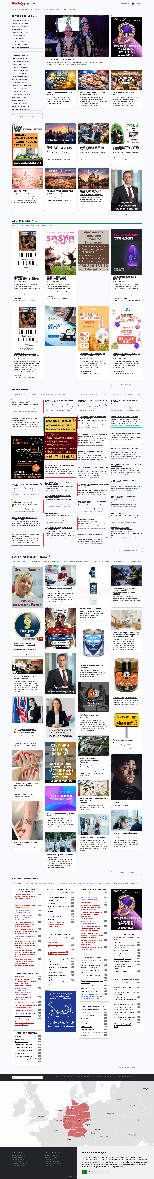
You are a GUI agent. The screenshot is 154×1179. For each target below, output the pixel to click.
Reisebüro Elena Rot (21, 1062)
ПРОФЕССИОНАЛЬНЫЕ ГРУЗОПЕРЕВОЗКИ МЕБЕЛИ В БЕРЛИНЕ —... (124, 449)
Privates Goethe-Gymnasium (89, 991)
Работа (59, 10)
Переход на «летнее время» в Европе (59, 93)
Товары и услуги (17, 1157)
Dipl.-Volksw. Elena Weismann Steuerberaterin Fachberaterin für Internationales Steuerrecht (91, 907)
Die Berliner (51, 914)
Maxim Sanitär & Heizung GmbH (24, 1002)
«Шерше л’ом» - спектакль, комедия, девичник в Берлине (27, 278)
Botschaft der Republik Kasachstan (124, 1017)
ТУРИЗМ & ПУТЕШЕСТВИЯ (27, 1033)
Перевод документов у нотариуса (91, 716)
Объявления (48, 10)
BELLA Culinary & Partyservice (57, 917)
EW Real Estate (85, 902)
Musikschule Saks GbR (87, 988)
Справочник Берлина (23, 16)
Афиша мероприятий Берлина (83, 1076)
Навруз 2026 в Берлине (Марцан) (60, 60)
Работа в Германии (50, 410)
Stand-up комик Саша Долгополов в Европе (56, 278)
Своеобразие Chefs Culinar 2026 (125, 93)
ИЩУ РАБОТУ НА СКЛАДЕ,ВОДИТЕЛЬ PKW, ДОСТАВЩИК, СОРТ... (58, 528)
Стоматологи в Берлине (20, 88)
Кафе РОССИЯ (85, 1021)
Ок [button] (84, 1172)
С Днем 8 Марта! (20, 191)
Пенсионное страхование (123, 740)
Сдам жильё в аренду (93, 410)
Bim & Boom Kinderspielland (23, 1056)
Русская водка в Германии (90, 608)
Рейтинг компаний (25, 878)
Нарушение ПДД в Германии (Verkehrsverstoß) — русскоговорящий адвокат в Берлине (124, 591)
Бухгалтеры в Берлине (19, 38)
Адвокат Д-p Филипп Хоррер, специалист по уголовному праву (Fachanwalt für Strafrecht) (26, 931)
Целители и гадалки (19, 103)
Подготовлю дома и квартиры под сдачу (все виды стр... (59, 466)
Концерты (19, 226)
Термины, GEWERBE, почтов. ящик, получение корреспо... (24, 518)
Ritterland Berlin (19, 1039)
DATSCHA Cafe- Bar (86, 1027)
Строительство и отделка (66, 475)
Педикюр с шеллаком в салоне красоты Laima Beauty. (26, 784)
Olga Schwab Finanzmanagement (58, 959)
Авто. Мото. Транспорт (18, 411)
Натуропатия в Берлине (55, 972)
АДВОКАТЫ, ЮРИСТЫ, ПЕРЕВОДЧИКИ (42, 561)
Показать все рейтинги (126, 1067)
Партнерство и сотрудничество (33, 511)
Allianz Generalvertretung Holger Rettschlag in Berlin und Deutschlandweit (91, 942)
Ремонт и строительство (52, 475)
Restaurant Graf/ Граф (87, 1030)
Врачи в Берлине (17, 41)
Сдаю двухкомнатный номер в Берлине (126, 433)
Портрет (116, 802)
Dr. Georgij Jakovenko (120, 971)
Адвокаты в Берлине (19, 29)
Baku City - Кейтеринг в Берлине (58, 898)
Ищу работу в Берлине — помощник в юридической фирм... (92, 501)
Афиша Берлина (23, 221)
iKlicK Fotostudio (53, 900)
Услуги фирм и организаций (31, 556)
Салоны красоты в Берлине (21, 85)
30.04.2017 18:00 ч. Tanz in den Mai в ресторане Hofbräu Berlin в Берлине (93, 800)
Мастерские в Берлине (20, 56)
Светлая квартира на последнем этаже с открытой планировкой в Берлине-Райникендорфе (126, 634)
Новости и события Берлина (103, 1076)
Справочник (27, 10)
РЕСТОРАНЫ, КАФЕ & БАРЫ (93, 1006)
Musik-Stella (51, 903)
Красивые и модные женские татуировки (25, 843)
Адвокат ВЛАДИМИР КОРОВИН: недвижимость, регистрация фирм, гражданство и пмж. (25, 924)
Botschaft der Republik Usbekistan (124, 1020)
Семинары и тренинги (52, 1161)
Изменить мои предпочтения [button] (98, 1172)
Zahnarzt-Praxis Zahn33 (121, 953)
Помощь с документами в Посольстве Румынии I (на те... (26, 419)
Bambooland (18, 1036)
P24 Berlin (51, 911)
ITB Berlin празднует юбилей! (60, 191)
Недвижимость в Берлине (21, 62)
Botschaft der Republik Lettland (123, 1004)
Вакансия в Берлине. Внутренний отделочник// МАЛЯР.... (25, 535)
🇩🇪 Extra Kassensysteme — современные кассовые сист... (23, 501)
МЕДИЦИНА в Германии (60, 935)
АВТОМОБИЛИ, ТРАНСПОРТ (20, 561)
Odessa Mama (85, 1018)
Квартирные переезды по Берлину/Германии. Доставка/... (26, 401)
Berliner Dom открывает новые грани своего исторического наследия (91, 193)
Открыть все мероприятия (126, 384)
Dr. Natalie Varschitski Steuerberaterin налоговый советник (24, 645)
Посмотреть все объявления (127, 550)
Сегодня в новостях (51, 1155)
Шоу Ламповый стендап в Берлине (124, 278)
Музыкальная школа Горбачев (90, 975)
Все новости (126, 215)
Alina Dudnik (117, 942)
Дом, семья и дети (51, 1157)
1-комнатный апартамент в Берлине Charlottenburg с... (124, 481)
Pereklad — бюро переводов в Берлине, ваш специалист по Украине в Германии (24, 917)
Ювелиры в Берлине (19, 112)
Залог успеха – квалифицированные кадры (59, 147)
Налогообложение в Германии (125, 833)
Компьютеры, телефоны (20, 50)
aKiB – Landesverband (21, 1042)
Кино (32, 226)
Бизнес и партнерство (18, 511)
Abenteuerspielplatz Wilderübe (24, 1045)
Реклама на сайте (124, 4)
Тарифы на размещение (19, 1163)
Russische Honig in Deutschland (125, 698)
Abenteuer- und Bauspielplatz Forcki (25, 1059)
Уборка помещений (19, 97)
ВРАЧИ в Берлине (104, 561)
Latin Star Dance (86, 978)
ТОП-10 (74, 10)
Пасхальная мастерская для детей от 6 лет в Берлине (92, 355)
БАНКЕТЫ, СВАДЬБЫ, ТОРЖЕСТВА (65, 561)
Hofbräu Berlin (85, 1035)
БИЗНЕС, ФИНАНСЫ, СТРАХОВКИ (87, 561)
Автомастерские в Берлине (21, 20)
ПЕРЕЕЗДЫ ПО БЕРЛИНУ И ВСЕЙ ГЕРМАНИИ (92, 535)
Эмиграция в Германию (20, 109)
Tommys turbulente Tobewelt (23, 1050)
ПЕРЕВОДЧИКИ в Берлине (20, 73)
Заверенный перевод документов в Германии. (60, 815)
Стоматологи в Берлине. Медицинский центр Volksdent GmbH (123, 967)
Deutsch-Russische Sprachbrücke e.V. (125, 962)
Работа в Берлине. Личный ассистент (124, 417)
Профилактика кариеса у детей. (59, 588)
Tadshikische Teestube (87, 1015)
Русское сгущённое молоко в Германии (91, 667)
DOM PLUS (51, 962)
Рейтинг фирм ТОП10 (18, 1161)
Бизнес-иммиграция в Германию (60, 855)
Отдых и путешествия (20, 68)
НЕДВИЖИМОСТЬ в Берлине (27, 973)
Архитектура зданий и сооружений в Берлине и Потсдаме (90, 760)
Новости (16, 10)
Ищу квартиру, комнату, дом (62, 506)
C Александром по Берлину (23, 1047)
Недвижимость (82, 410)
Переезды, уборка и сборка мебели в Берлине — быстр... (124, 512)
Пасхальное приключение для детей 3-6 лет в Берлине (126, 355)
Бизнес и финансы (18, 35)
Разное (51, 226)
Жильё (66, 10)
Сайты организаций (18, 1159)
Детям (37, 226)
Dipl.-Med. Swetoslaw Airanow (123, 956)
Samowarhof (84, 1024)
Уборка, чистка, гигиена (32, 494)
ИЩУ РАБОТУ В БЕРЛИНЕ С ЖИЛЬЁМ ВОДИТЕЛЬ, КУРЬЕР (57, 483)
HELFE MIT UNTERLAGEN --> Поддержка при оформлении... (126, 465)
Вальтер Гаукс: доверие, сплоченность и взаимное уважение (92, 148)
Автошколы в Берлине (20, 23)
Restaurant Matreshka (87, 1012)
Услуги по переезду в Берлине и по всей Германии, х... (92, 417)
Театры (26, 226)
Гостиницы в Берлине (19, 44)
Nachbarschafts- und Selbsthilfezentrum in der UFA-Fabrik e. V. (125, 999)
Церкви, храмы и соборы (20, 106)
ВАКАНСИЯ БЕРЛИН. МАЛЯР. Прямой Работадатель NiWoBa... (91, 518)
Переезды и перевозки (20, 76)
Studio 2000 (51, 920)
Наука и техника (50, 1159)
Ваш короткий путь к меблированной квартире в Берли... (59, 512)
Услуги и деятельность (18, 429)
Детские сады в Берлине (20, 47)
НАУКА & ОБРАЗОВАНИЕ (93, 957)
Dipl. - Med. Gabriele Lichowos (123, 950)
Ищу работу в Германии (96, 477)
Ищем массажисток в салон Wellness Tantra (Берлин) (93, 485)
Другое (91, 461)
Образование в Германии (53, 1163)
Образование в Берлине (20, 65)
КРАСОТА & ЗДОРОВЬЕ (132, 561)
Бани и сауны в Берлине (20, 32)
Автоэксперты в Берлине (20, 26)
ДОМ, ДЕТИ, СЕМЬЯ (118, 561)
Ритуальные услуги (19, 82)
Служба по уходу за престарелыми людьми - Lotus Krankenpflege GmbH (58, 982)
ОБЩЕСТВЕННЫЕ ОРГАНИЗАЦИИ (126, 979)
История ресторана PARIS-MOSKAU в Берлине (24, 677)
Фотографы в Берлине (19, 100)
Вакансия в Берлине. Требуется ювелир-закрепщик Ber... (59, 400)
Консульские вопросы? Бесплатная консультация (25, 731)
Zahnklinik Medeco (53, 964)
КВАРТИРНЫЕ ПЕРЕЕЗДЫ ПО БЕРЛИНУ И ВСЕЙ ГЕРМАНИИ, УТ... (92, 435)
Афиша (38, 10)
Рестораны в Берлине (19, 79)
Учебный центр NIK (87, 986)
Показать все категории (27, 116)
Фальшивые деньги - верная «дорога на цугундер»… (92, 93)
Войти (139, 4)
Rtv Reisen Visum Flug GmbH (23, 1053)
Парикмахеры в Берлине (20, 70)
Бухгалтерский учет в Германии (92, 837)
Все (13, 226)
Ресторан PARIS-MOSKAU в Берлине (92, 1032)
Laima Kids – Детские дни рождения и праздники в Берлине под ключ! (56, 925)
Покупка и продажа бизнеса (131, 538)
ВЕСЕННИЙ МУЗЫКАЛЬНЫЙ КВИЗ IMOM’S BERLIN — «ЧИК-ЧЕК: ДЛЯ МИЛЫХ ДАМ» (126, 148)
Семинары (44, 226)
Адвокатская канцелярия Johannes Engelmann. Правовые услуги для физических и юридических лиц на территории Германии (26, 899)
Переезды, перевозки (31, 411)
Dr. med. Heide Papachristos (122, 959)
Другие (27, 429)
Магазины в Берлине (19, 53)
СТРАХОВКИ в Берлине (19, 91)
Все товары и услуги (126, 873)
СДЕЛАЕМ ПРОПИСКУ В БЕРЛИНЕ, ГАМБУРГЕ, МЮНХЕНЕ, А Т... (92, 400)
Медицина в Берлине (19, 59)
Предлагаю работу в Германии (65, 410)
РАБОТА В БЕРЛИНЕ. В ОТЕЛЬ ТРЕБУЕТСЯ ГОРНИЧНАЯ (124, 400)
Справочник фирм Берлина (63, 1076)
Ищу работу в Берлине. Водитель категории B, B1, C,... (123, 497)
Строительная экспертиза (21, 94)
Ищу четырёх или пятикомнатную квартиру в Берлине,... (58, 496)
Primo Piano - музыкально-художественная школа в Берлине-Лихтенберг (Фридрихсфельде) (91, 996)
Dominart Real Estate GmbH (23, 1016)
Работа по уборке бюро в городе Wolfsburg (90, 452)
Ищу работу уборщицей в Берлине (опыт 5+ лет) (93, 468)
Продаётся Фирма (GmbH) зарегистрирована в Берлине (121, 528)
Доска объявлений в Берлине (123, 1076)
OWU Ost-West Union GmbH (23, 1010)
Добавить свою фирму (19, 1165)
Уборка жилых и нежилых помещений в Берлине (27, 484)
